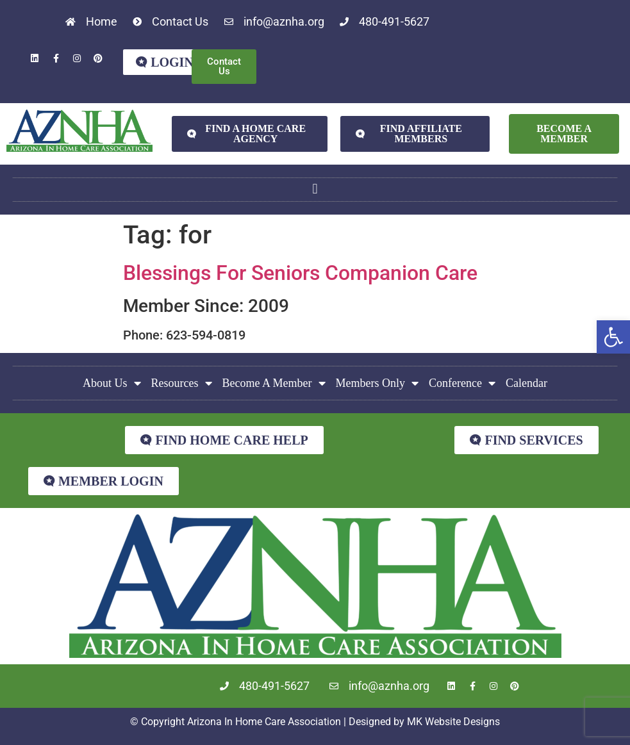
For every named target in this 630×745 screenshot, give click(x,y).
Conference (462, 383)
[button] (613, 337)
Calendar (526, 383)
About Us (112, 383)
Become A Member (274, 383)
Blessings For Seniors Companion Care (300, 273)
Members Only (377, 383)
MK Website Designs (453, 722)
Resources (181, 383)
